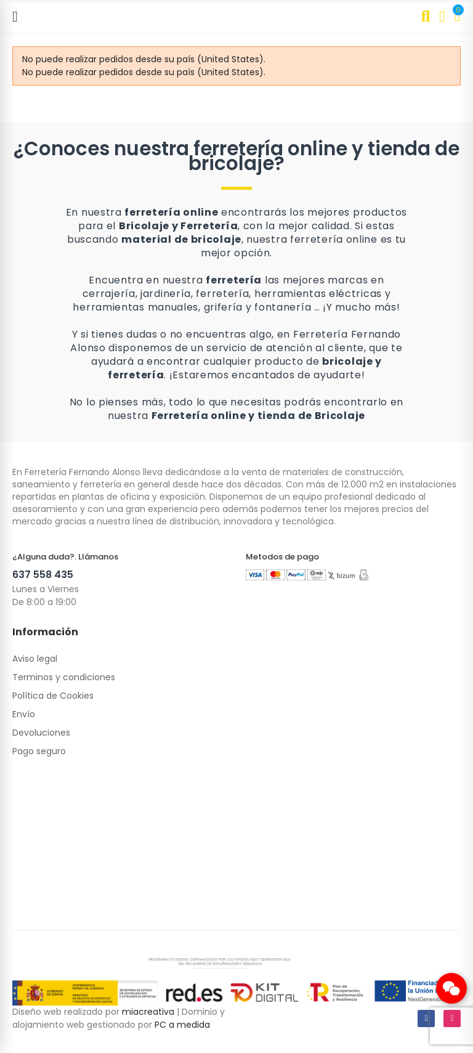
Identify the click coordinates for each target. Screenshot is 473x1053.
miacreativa (148, 1012)
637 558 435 (42, 574)
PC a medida (182, 1024)
